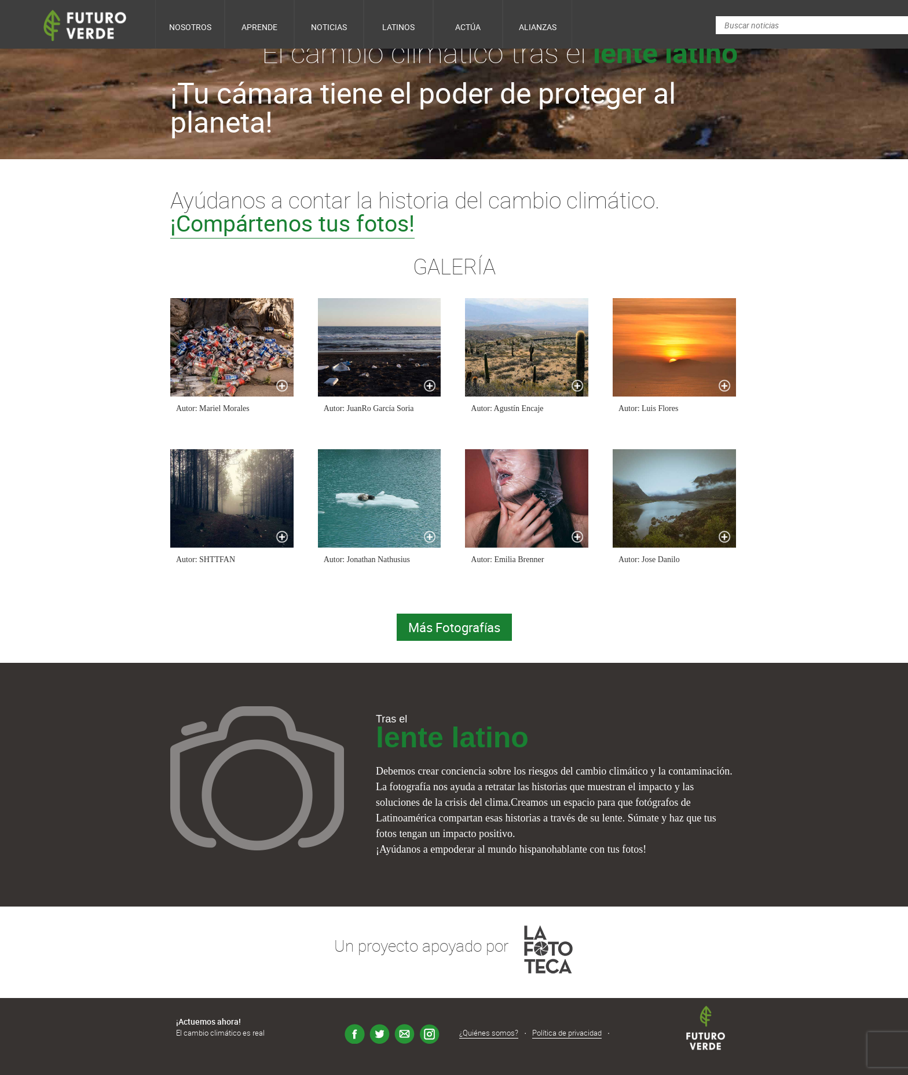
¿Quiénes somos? (488, 1033)
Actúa (468, 26)
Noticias (329, 26)
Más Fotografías (454, 627)
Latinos (398, 26)
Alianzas (537, 26)
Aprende (259, 26)
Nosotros (190, 26)
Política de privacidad (567, 1033)
